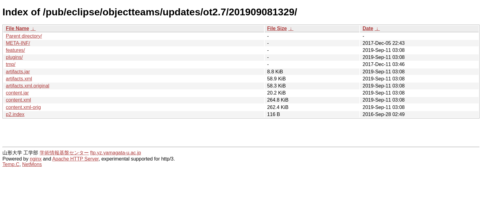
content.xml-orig (23, 107)
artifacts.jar (18, 71)
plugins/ (14, 57)
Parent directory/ (24, 36)
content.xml (18, 100)
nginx (35, 158)
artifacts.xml (19, 78)
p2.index (15, 114)
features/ (15, 50)
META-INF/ (18, 43)
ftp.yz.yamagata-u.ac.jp (115, 152)
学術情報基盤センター (64, 152)
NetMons (32, 164)
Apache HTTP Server (75, 158)
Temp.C (10, 164)
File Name (17, 28)
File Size (277, 28)
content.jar (17, 92)
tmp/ (10, 64)
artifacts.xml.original (27, 85)
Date (367, 28)
